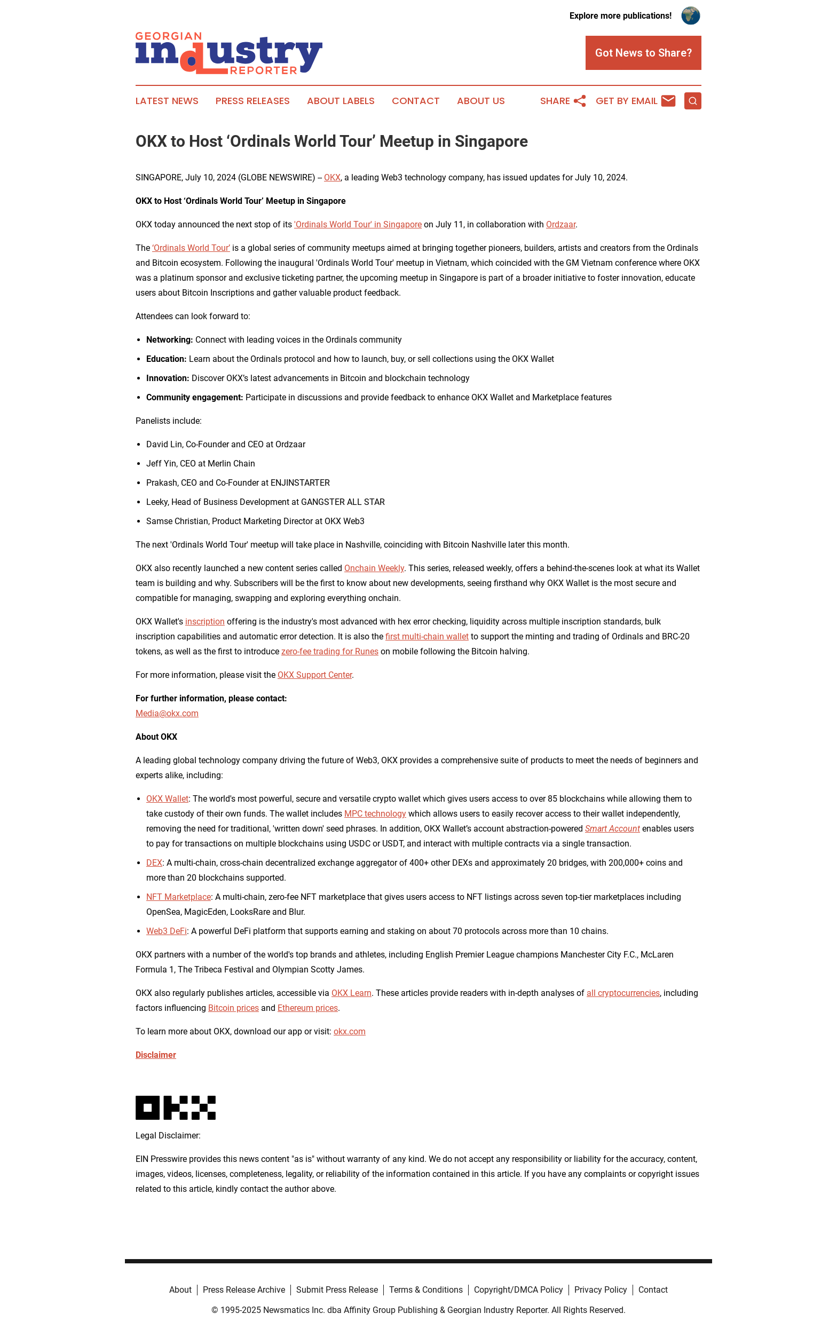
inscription (205, 621)
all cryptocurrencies (623, 993)
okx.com (350, 1031)
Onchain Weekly (374, 568)
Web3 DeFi (166, 931)
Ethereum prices (308, 1008)
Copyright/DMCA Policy (518, 1290)
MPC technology (375, 814)
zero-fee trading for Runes (329, 651)
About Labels (341, 101)
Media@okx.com (167, 713)
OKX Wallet (167, 799)
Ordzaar (560, 224)
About (180, 1290)
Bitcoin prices (233, 1008)
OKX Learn (351, 993)
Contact (416, 101)
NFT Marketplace (178, 897)
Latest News (167, 101)
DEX (154, 863)
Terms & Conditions (426, 1290)
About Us (481, 101)
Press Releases (253, 101)
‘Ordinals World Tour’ (191, 248)
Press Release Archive (244, 1290)
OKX (332, 177)
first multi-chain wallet (427, 636)
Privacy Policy (600, 1290)
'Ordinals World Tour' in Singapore (358, 224)
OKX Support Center (315, 675)
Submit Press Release (337, 1290)
